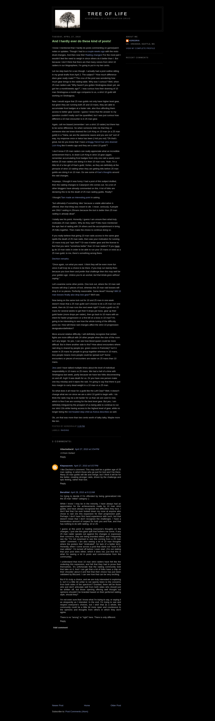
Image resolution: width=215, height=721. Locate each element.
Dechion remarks (60, 258)
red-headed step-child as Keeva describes (88, 412)
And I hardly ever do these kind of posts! (81, 41)
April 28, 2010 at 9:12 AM (83, 492)
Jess (54, 367)
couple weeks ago (96, 51)
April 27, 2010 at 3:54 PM (87, 449)
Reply (63, 457)
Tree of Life (108, 13)
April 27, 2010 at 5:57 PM (86, 465)
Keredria (134, 41)
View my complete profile (140, 48)
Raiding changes (93, 55)
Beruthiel (65, 492)
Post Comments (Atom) (77, 711)
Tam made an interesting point (75, 197)
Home (87, 705)
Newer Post (57, 705)
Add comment (60, 627)
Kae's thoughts (104, 172)
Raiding (65, 430)
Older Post (116, 705)
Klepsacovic (66, 465)
